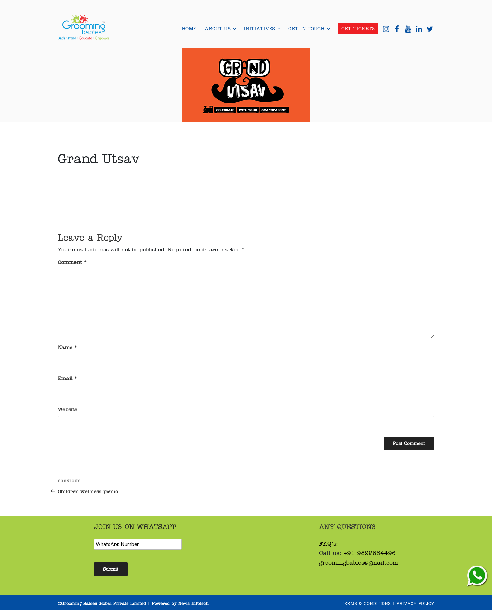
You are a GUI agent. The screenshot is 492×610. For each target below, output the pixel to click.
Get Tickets (358, 28)
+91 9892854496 (370, 552)
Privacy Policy (415, 603)
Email (67, 378)
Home (189, 28)
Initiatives (262, 28)
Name (67, 347)
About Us (220, 28)
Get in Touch (308, 28)
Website (67, 409)
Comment (72, 262)
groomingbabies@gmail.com (358, 562)
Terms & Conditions (366, 603)
